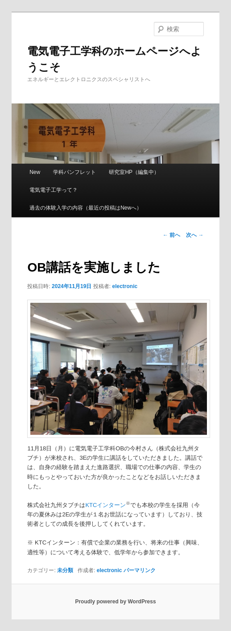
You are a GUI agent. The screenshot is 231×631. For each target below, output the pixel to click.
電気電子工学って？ (53, 190)
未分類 (65, 570)
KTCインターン (105, 505)
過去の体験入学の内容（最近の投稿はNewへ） (85, 208)
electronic (124, 286)
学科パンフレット (74, 172)
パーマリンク (140, 570)
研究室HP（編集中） (134, 172)
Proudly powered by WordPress (115, 601)
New (34, 172)
